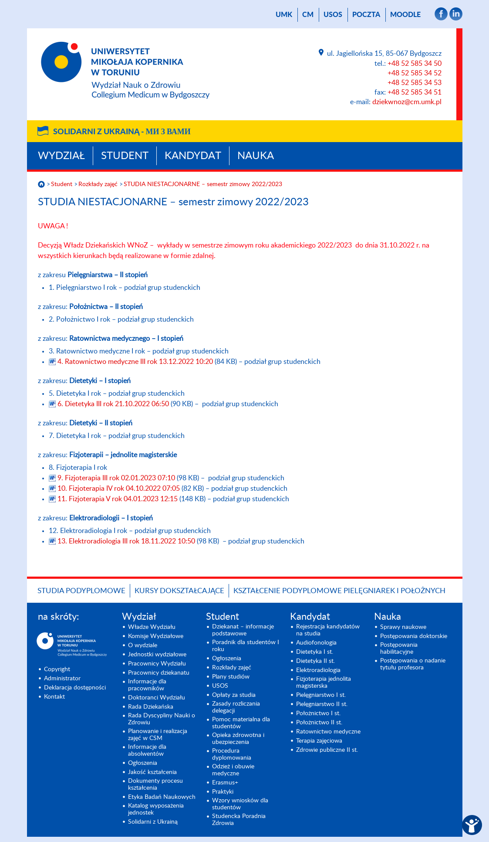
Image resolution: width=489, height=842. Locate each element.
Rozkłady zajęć (98, 184)
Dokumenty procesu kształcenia (155, 784)
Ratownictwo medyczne (328, 732)
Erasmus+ (225, 783)
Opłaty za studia (234, 695)
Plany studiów (231, 677)
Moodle (405, 14)
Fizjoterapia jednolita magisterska (323, 682)
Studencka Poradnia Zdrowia (239, 819)
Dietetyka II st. (315, 661)
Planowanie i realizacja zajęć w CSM (157, 734)
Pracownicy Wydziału (157, 664)
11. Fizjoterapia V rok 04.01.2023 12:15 (118, 499)
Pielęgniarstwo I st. (321, 695)
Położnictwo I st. (318, 713)
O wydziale (142, 645)
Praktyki (222, 792)
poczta (366, 14)
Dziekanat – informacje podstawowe (243, 630)
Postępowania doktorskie (413, 636)
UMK (284, 14)
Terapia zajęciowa (319, 741)
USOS (333, 14)
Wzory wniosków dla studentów (240, 804)
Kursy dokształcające (179, 590)
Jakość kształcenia (152, 772)
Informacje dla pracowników (147, 685)
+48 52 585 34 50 (415, 63)
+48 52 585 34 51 (415, 92)
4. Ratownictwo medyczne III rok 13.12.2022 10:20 (136, 361)
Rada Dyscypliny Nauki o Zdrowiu (161, 719)
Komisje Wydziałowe (155, 636)
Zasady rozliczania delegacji (236, 707)
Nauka (255, 156)
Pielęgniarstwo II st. (321, 704)
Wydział (61, 156)
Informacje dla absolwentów (147, 750)
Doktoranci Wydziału (156, 698)
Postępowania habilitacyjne (399, 648)
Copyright (57, 669)
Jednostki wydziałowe (157, 655)
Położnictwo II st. (319, 723)
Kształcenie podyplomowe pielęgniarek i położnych (339, 590)
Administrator (62, 679)
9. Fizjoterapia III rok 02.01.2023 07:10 (117, 478)
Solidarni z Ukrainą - (122, 132)
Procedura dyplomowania (231, 754)
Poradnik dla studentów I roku (245, 645)
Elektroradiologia (318, 670)
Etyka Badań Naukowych (162, 797)
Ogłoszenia (142, 763)
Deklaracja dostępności (75, 688)
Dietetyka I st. (314, 652)
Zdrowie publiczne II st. (327, 750)
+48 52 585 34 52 (415, 73)
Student (124, 156)
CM (308, 14)
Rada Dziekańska (150, 707)
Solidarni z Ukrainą (153, 822)
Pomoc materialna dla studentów (241, 723)
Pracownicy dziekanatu (158, 673)
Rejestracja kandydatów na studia (328, 630)
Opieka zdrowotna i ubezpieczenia (238, 738)
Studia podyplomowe (81, 590)
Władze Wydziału (151, 627)
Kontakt (54, 697)
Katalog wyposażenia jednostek (156, 809)
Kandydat (193, 156)
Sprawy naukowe (403, 627)
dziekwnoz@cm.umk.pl (407, 101)
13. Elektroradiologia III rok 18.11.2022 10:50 (127, 541)
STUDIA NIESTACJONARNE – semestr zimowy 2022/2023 (203, 184)
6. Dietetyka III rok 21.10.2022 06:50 (114, 404)
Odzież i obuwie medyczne (233, 770)
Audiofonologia (316, 643)
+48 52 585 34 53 (415, 82)
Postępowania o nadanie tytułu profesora (412, 664)
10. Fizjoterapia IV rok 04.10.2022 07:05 (119, 488)
